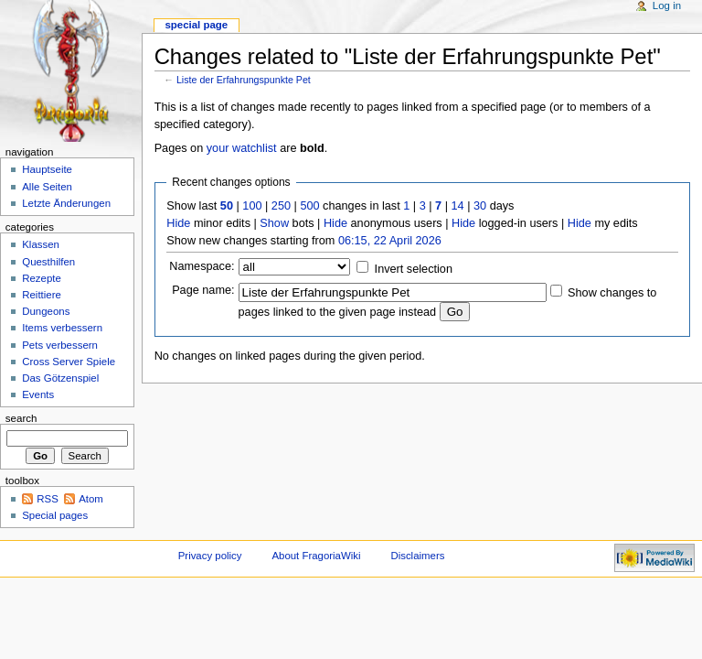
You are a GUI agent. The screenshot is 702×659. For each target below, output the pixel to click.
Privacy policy (210, 555)
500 (309, 206)
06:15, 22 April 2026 (389, 240)
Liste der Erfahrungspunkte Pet (243, 79)
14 (458, 206)
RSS (47, 498)
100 (251, 206)
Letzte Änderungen (66, 203)
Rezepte (41, 278)
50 (226, 206)
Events (38, 394)
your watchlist (242, 148)
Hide (178, 223)
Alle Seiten (47, 186)
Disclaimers (417, 555)
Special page (196, 24)
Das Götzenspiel (60, 378)
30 (479, 206)
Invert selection (413, 269)
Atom (91, 498)
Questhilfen (48, 261)
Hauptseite (47, 169)
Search (21, 418)
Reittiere (41, 294)
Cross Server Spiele (68, 361)
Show (274, 223)
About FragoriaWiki (315, 555)
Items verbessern (62, 327)
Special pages (55, 515)
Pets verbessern (60, 345)
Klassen (40, 244)
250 (281, 206)
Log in (667, 5)
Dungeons (45, 311)
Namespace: (201, 266)
